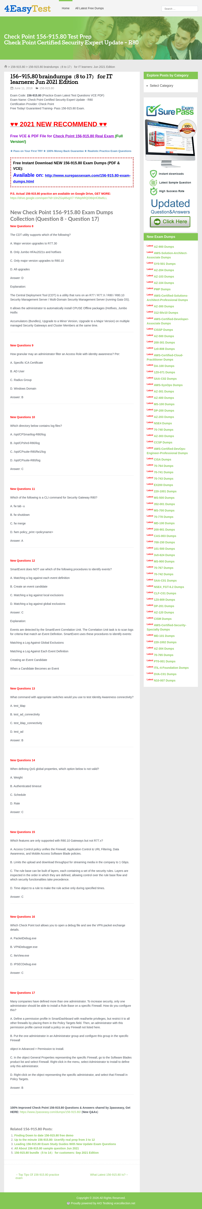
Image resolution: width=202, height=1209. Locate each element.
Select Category (161, 85)
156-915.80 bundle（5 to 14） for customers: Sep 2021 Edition (56, 1152)
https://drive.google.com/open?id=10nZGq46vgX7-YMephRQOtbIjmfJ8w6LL (58, 198)
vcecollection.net (124, 1203)
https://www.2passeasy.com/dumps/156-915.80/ (50, 1112)
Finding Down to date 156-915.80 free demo (43, 1135)
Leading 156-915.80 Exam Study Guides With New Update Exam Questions (65, 1144)
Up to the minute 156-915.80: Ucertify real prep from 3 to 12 (54, 1139)
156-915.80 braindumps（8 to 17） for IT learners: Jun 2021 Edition (61, 79)
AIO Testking (105, 1203)
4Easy (27, 8)
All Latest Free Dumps (89, 8)
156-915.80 (18, 66)
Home (65, 8)
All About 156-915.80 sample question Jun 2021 (46, 1148)
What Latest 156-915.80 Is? (109, 1174)
